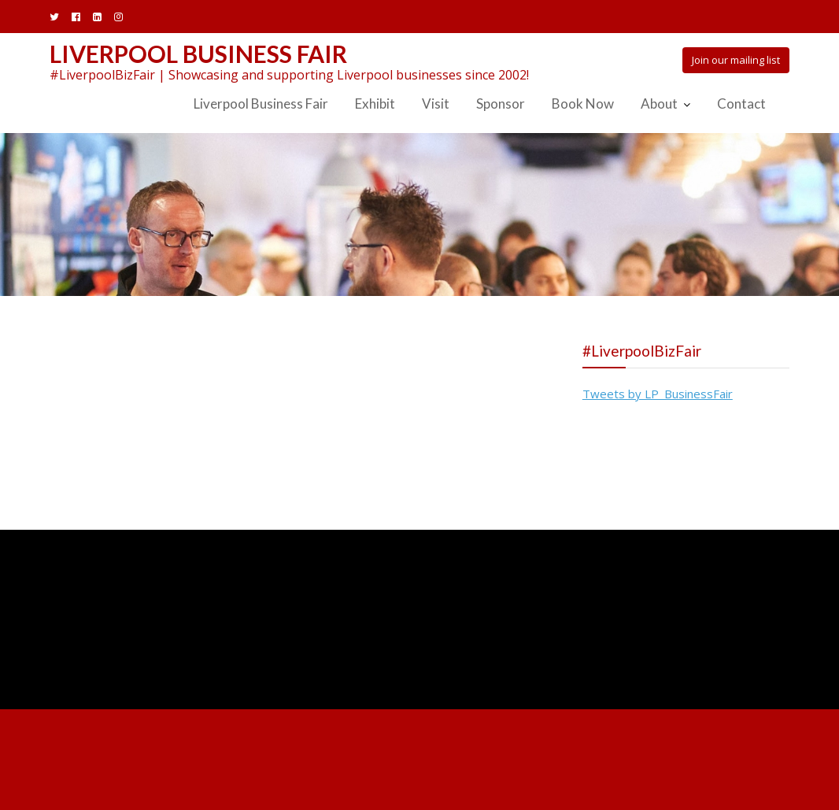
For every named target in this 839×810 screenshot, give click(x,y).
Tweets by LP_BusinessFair (657, 393)
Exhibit (375, 103)
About (659, 103)
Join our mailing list (736, 60)
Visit (435, 103)
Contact (741, 103)
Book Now (583, 103)
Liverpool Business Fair (198, 53)
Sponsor (500, 103)
